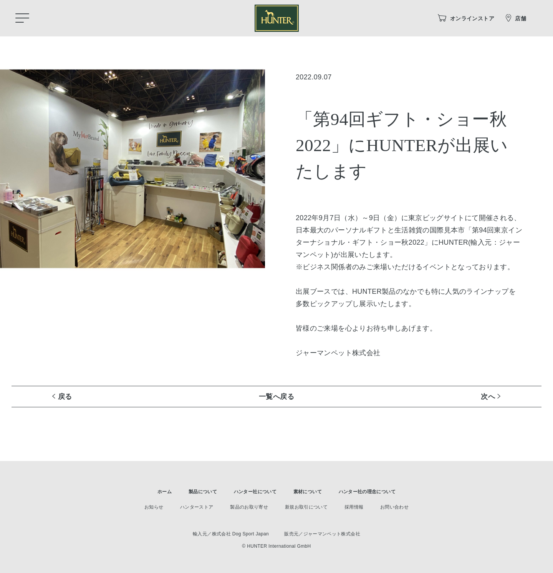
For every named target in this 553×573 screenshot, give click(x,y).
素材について (307, 491)
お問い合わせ (394, 507)
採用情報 (353, 507)
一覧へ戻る (276, 396)
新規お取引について (306, 507)
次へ (488, 396)
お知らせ (153, 507)
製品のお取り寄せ (249, 507)
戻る (65, 396)
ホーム (164, 491)
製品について (203, 491)
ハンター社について (255, 491)
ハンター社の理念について (367, 491)
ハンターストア (197, 507)
